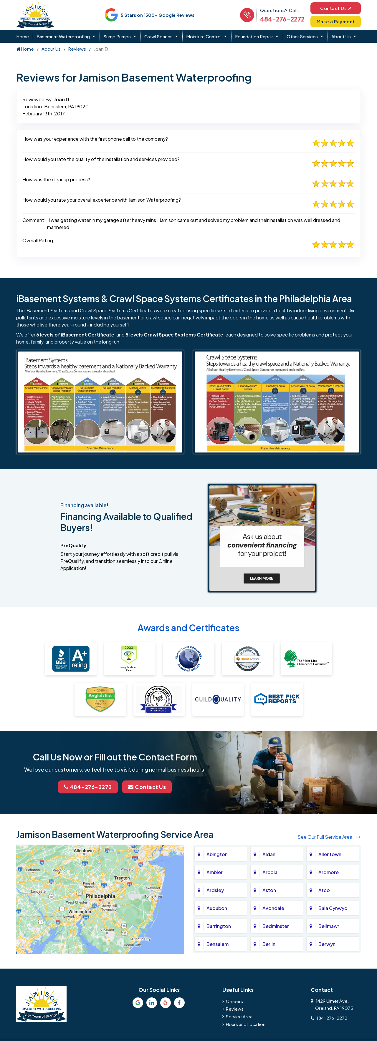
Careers (234, 1001)
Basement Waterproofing (63, 36)
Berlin (268, 944)
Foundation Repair (254, 36)
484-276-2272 (282, 19)
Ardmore (328, 872)
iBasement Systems (48, 310)
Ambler (214, 872)
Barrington (218, 926)
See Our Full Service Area (329, 837)
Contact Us (335, 8)
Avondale (273, 908)
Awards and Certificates (188, 627)
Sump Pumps (117, 36)
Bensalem (217, 944)
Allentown (329, 854)
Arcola (269, 872)
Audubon (216, 908)
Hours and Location (245, 1024)
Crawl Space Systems (104, 310)
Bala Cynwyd (333, 908)
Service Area (239, 1016)
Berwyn (326, 944)
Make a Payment (336, 21)
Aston (269, 890)
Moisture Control (203, 36)
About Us (341, 36)
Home (22, 36)
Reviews (77, 49)
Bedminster (275, 926)
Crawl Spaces (158, 36)
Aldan (268, 854)
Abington (217, 854)
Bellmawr (328, 926)
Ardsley (215, 890)
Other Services (302, 36)
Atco (324, 890)
